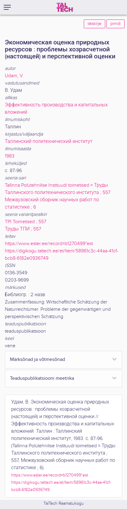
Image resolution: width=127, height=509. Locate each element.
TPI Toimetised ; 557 (25, 222)
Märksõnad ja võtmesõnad (37, 359)
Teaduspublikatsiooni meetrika (42, 378)
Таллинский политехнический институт (49, 141)
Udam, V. (14, 76)
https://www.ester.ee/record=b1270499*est (49, 244)
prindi (115, 23)
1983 (10, 156)
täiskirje (94, 23)
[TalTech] (64, 7)
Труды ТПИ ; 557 (23, 229)
